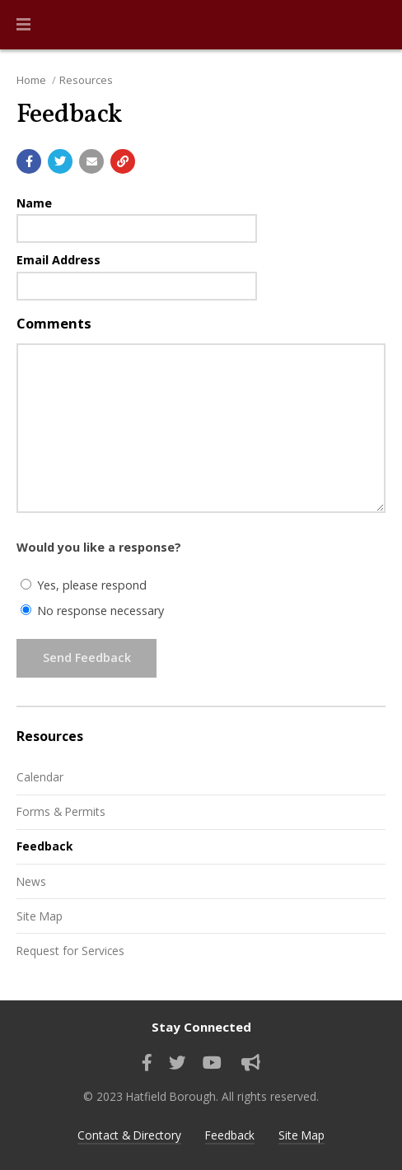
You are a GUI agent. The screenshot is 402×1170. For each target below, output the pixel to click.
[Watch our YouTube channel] (212, 1063)
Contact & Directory (129, 1135)
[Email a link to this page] (91, 161)
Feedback (44, 846)
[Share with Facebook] (28, 161)
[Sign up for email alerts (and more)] (250, 1063)
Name (34, 203)
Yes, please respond (84, 585)
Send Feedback (87, 657)
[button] (23, 24)
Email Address (58, 260)
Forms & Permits (60, 811)
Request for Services (70, 950)
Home (31, 79)
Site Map (39, 916)
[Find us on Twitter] (177, 1063)
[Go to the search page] (376, 25)
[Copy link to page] (122, 161)
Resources (86, 79)
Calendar (39, 777)
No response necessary (92, 610)
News (31, 881)
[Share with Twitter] (60, 161)
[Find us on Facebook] (147, 1063)
